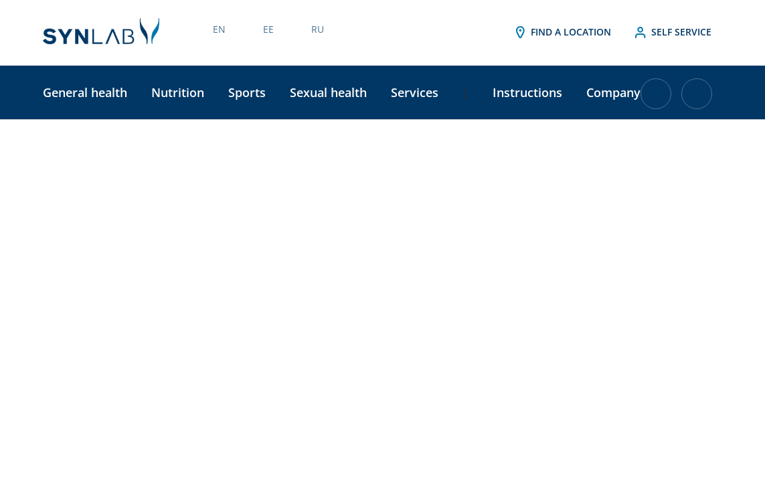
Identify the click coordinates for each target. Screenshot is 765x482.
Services (414, 92)
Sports (247, 92)
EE (268, 29)
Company (613, 92)
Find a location (561, 33)
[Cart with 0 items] (656, 98)
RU (317, 29)
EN (219, 29)
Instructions (527, 92)
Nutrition (177, 92)
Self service (671, 33)
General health (85, 92)
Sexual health (328, 92)
